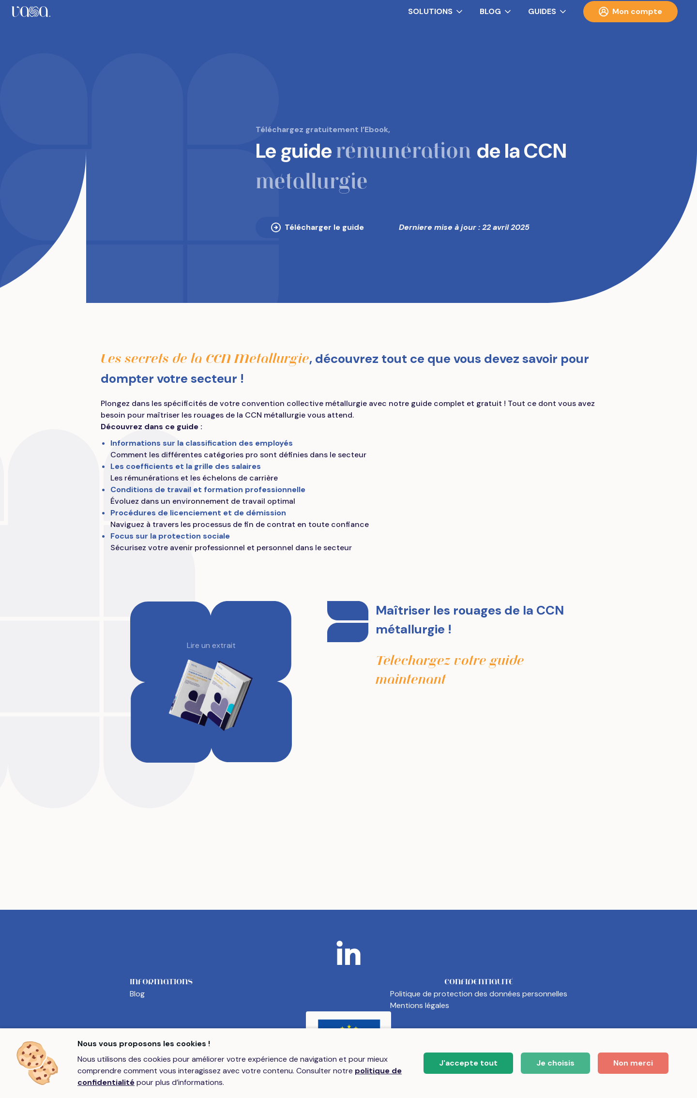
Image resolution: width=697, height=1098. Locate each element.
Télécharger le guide (317, 227)
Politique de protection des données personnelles (478, 994)
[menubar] (348, 11)
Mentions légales (419, 1005)
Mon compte (630, 11)
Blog (137, 994)
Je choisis (555, 1063)
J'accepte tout (468, 1063)
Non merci (633, 1063)
